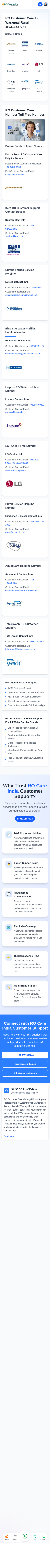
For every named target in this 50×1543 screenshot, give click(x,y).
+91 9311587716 (13, 167)
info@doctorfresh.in (14, 174)
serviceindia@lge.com (15, 470)
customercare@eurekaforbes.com (21, 295)
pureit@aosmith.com (15, 532)
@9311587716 (25, 818)
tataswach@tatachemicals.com (20, 649)
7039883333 (36, 287)
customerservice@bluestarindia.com (22, 354)
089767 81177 (37, 346)
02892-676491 (37, 641)
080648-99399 (37, 405)
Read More (9, 1136)
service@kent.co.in (14, 236)
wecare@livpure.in (14, 412)
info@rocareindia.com (25, 1073)
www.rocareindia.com (26, 1064)
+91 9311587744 (25, 1055)
